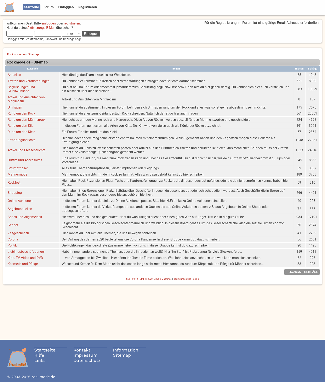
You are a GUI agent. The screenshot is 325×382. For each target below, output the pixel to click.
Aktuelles (14, 75)
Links (40, 360)
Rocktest (14, 182)
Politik (12, 245)
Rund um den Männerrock (26, 120)
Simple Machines (163, 279)
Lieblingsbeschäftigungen (27, 252)
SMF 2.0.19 (132, 279)
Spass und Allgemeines (25, 217)
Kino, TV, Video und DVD (25, 258)
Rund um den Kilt (20, 126)
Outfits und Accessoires (25, 160)
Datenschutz (87, 360)
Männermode (17, 174)
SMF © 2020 (146, 279)
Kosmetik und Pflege (23, 264)
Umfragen (15, 107)
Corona (13, 239)
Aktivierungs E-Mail (41, 28)
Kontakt (82, 350)
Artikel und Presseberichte (26, 150)
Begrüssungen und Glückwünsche (21, 89)
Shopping (15, 193)
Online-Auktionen (20, 201)
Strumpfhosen (18, 168)
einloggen (48, 23)
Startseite (44, 350)
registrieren (72, 23)
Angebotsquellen (20, 209)
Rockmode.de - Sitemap (27, 62)
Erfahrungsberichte (21, 140)
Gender (13, 225)
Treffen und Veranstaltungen (29, 81)
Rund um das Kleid (21, 132)
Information (125, 350)
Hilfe (39, 355)
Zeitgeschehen (18, 233)
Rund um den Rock (21, 113)
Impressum (85, 355)
